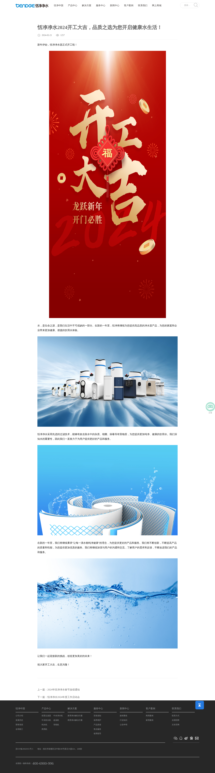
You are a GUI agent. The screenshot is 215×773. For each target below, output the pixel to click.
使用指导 (97, 733)
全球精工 (19, 729)
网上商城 (156, 5)
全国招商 (175, 720)
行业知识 (123, 720)
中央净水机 (58, 716)
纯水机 (44, 725)
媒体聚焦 (123, 716)
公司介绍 (19, 716)
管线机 (56, 725)
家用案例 (149, 720)
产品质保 (97, 725)
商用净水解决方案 (75, 720)
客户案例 (128, 5)
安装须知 (97, 716)
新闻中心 (114, 5)
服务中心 (100, 5)
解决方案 (86, 5)
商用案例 (149, 716)
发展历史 (19, 720)
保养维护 (97, 720)
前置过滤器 (46, 716)
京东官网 (175, 725)
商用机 (44, 729)
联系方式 (175, 716)
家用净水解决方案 (75, 716)
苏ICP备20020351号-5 (24, 749)
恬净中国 (58, 5)
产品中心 (72, 5)
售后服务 (97, 729)
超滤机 (56, 720)
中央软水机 (46, 720)
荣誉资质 (19, 725)
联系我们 (142, 5)
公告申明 (123, 725)
